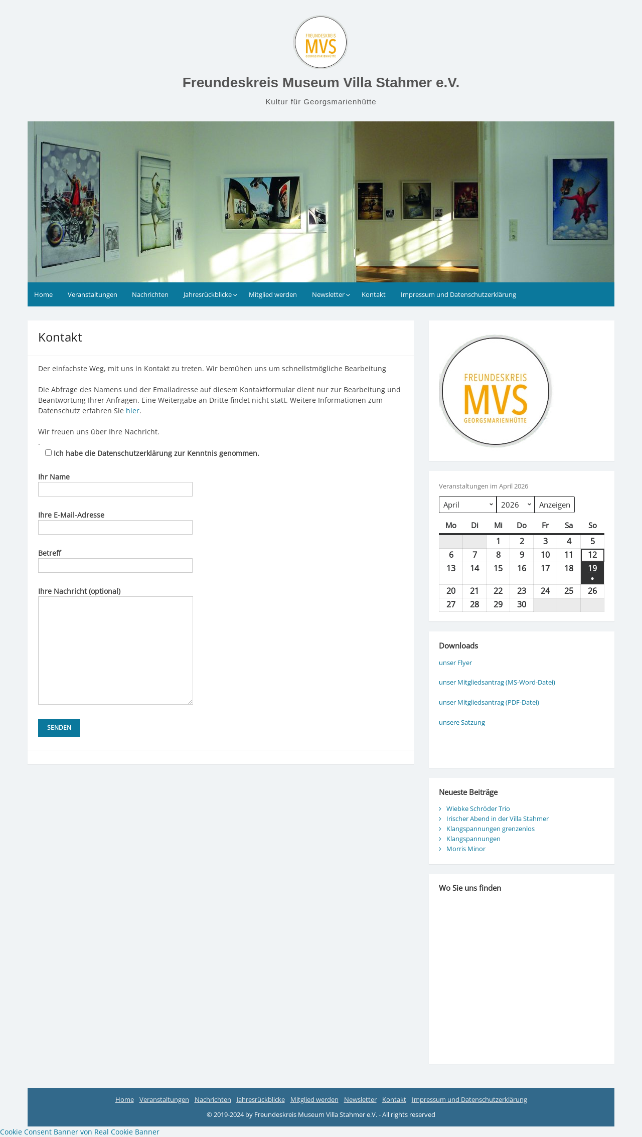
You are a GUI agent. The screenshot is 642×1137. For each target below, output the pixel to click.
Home (43, 294)
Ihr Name (115, 483)
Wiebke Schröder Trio (478, 808)
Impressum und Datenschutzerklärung (458, 294)
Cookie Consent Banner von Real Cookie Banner (79, 1131)
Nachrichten (150, 294)
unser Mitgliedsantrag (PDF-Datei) (489, 702)
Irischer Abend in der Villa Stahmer (497, 818)
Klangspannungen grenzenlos (490, 828)
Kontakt (374, 294)
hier (132, 410)
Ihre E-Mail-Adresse (115, 521)
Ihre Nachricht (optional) (115, 596)
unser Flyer (455, 662)
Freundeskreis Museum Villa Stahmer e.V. (321, 82)
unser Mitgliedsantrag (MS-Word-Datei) (497, 682)
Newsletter (328, 294)
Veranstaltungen (92, 294)
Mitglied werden (273, 294)
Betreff (115, 559)
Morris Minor (466, 848)
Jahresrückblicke (208, 294)
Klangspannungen (473, 838)
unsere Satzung (462, 722)
